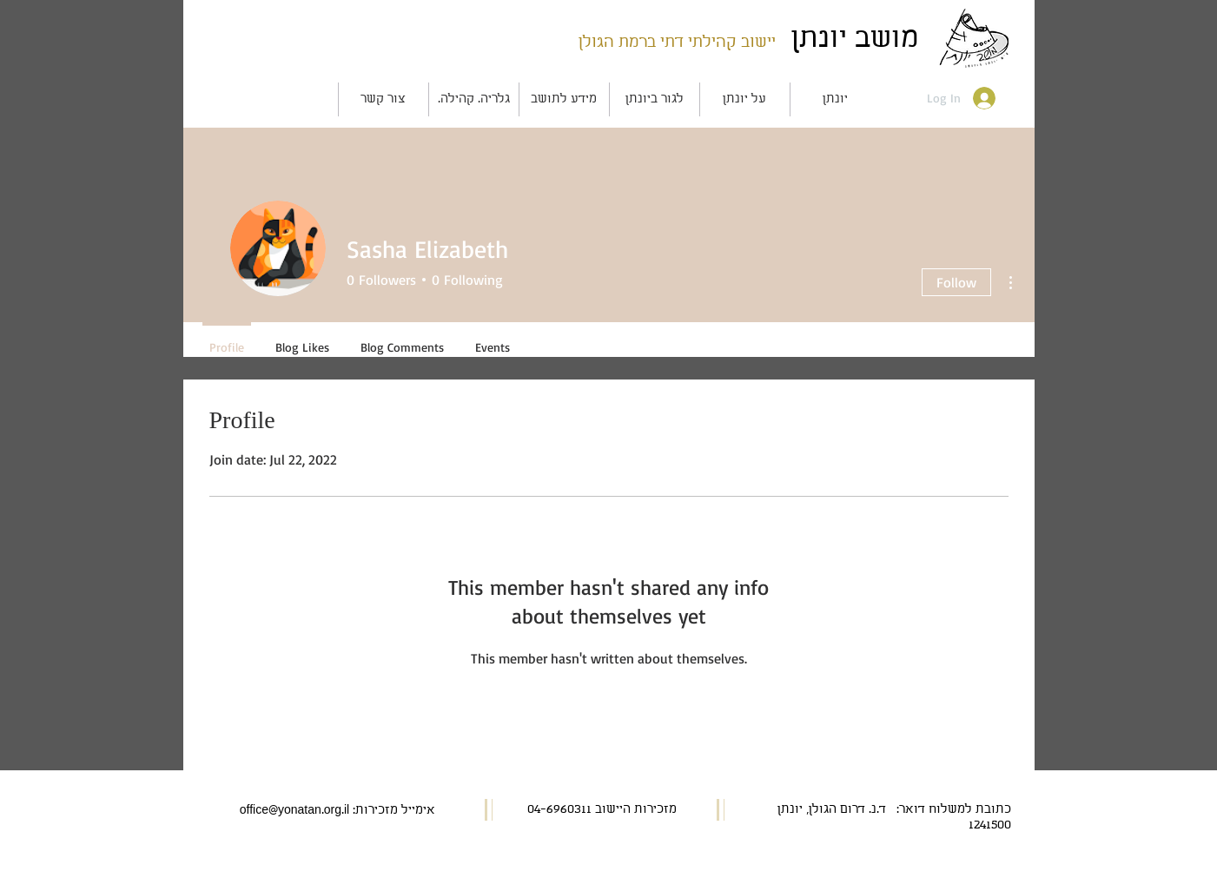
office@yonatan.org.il (294, 810)
